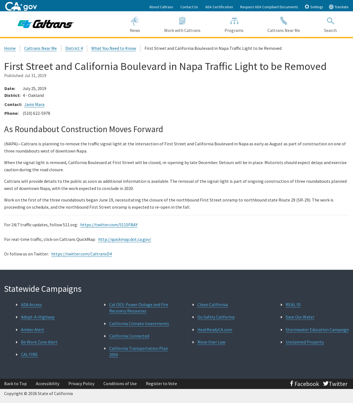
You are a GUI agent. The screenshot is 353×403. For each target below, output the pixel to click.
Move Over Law (211, 342)
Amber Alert (32, 329)
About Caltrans (161, 6)
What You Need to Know (113, 48)
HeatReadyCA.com (214, 329)
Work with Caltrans (182, 24)
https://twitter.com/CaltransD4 (81, 254)
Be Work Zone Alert (39, 342)
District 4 (74, 48)
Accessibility (47, 383)
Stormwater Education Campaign (317, 329)
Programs (234, 24)
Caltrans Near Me (284, 24)
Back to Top (15, 383)
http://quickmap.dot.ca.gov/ (124, 239)
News (135, 24)
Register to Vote (161, 383)
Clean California (212, 304)
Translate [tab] (339, 6)
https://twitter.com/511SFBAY (109, 224)
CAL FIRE (29, 354)
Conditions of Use (120, 383)
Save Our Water (300, 317)
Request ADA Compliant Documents (269, 6)
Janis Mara (34, 104)
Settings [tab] (313, 6)
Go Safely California (216, 317)
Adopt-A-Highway (38, 317)
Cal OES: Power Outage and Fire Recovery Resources (138, 308)
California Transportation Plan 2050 (138, 351)
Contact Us (189, 6)
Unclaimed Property (305, 342)
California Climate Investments (139, 323)
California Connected (129, 336)
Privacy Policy (81, 383)
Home (10, 48)
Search (330, 24)
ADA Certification (219, 6)
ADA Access (31, 304)
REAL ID (293, 304)
